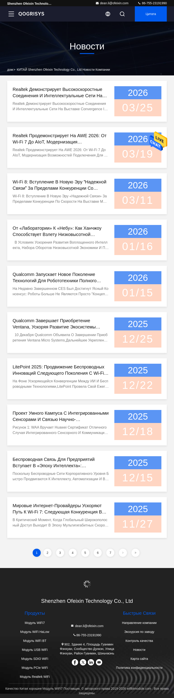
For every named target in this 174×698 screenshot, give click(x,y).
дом (10, 69)
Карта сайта (139, 659)
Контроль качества (139, 641)
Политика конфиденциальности (139, 667)
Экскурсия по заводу (139, 632)
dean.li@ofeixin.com (111, 3)
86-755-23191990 (152, 3)
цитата (151, 14)
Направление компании (139, 623)
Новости (139, 650)
